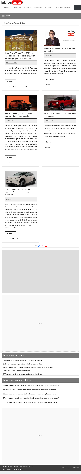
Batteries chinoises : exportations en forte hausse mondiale (22, 364)
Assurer (28, 8)
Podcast (39, 8)
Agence (49, 8)
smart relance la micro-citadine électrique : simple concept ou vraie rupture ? (28, 367)
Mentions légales (8, 467)
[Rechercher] (77, 7)
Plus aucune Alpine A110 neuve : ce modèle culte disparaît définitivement (35, 385)
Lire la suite (9, 82)
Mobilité (25, 87)
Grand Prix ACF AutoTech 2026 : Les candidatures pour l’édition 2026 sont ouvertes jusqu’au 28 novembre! (20, 56)
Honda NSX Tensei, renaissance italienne (16, 371)
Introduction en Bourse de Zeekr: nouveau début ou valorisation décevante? (18, 192)
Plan (21, 469)
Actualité (8, 87)
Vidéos (18, 8)
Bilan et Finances (17, 239)
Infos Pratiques (16, 87)
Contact (16, 469)
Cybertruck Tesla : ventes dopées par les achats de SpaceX (22, 360)
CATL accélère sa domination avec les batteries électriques (22, 374)
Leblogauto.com (68, 468)
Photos (8, 8)
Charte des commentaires (22, 467)
